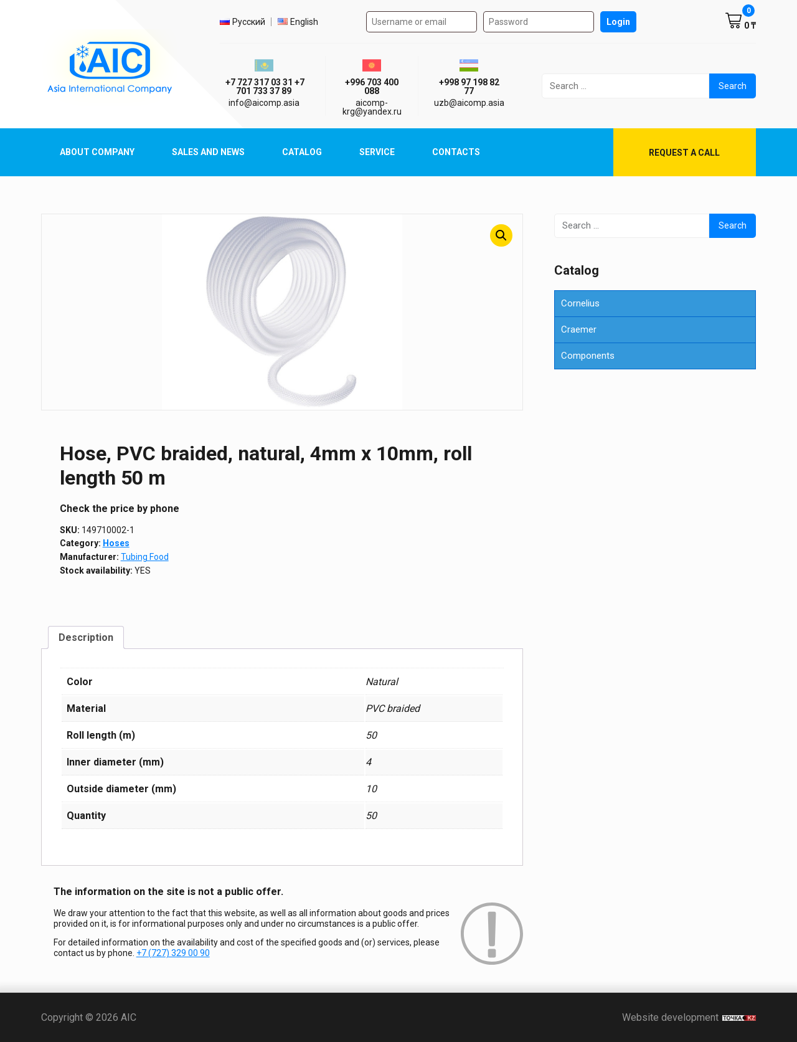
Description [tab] (86, 637)
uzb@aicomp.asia (469, 103)
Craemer (579, 329)
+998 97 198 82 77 (469, 86)
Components (588, 355)
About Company (97, 152)
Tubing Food (145, 557)
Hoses (116, 543)
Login (618, 22)
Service (377, 152)
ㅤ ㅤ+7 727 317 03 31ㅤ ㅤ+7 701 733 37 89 (264, 86)
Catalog (302, 152)
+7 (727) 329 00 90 (173, 953)
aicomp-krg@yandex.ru (372, 107)
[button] (501, 235)
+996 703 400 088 (371, 86)
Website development (689, 1017)
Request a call (684, 153)
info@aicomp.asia (264, 103)
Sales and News (208, 152)
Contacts (456, 152)
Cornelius (580, 303)
